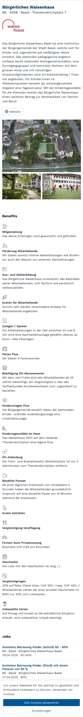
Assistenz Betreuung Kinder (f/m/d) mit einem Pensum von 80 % (35, 667)
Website (13, 111)
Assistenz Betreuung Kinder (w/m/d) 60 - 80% (35, 647)
